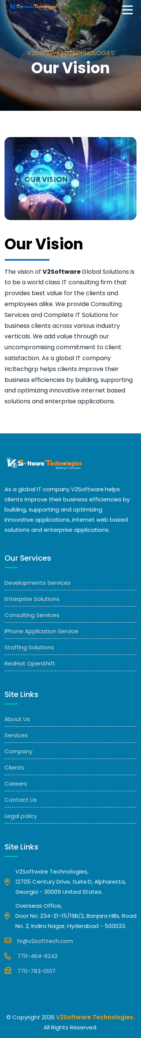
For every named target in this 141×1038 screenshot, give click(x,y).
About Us (17, 719)
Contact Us (21, 800)
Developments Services (38, 583)
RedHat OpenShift (30, 663)
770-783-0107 (30, 970)
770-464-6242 (31, 956)
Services (16, 735)
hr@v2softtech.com (39, 940)
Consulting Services (32, 615)
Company (18, 751)
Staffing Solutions (29, 647)
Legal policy (21, 816)
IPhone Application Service (41, 631)
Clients (14, 767)
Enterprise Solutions (32, 599)
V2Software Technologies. (95, 1017)
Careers (16, 784)
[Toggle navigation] (129, 10)
